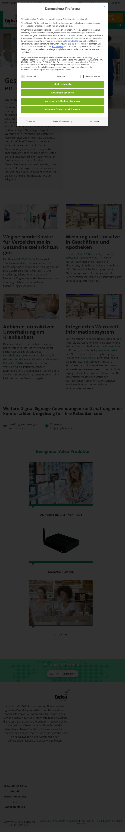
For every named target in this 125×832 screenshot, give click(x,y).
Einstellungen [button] (57, 46)
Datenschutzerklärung (72, 41)
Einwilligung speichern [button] (62, 92)
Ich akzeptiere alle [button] (62, 84)
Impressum (94, 121)
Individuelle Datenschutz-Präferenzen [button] (62, 109)
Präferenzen (31, 121)
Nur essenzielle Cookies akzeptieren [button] (62, 101)
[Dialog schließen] (104, 6)
